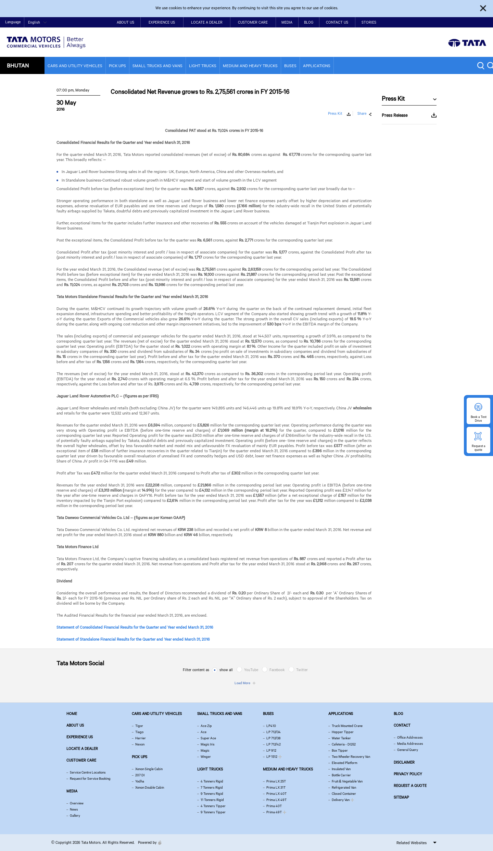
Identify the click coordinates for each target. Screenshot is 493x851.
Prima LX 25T (276, 781)
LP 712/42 (273, 744)
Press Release (394, 115)
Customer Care (253, 22)
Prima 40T (274, 806)
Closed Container (344, 793)
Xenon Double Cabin (149, 787)
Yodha (139, 781)
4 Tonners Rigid (212, 781)
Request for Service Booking (90, 778)
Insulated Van (341, 769)
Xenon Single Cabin (149, 769)
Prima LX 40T (276, 793)
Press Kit (335, 113)
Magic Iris (208, 744)
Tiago (139, 732)
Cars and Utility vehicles (75, 65)
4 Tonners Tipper (213, 806)
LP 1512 (271, 756)
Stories (369, 22)
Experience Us (162, 22)
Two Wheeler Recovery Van (351, 756)
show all (226, 669)
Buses (290, 65)
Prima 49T (274, 812)
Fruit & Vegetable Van (347, 781)
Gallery (75, 815)
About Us (125, 22)
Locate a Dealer (207, 22)
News (74, 809)
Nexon (139, 744)
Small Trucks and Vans (157, 65)
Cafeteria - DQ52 (344, 744)
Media (286, 22)
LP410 (271, 726)
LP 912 (271, 750)
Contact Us (337, 22)
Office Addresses (410, 737)
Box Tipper (340, 750)
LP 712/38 (273, 738)
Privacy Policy (408, 774)
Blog (308, 22)
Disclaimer (404, 762)
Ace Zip (206, 726)
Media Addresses (410, 743)
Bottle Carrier (341, 775)
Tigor (139, 726)
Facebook (277, 669)
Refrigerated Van (344, 787)
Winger (206, 756)
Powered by (148, 842)
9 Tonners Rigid (212, 793)
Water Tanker (341, 738)
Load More (242, 683)
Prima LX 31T (276, 787)
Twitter (302, 669)
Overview (77, 803)
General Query (407, 750)
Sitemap (401, 797)
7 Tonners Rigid (212, 787)
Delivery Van (341, 800)
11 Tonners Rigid (212, 800)
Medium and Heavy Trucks (250, 65)
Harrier (140, 738)
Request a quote (410, 785)
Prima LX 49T (276, 800)
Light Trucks (202, 65)
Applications (316, 65)
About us (75, 725)
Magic (205, 750)
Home (434, 23)
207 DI (139, 775)
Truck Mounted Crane (347, 726)
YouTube (251, 669)
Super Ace (208, 738)
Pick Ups (117, 65)
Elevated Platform (344, 763)
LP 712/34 (273, 732)
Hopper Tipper (343, 732)
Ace (203, 732)
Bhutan (18, 65)
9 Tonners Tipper (213, 812)
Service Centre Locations (88, 772)
